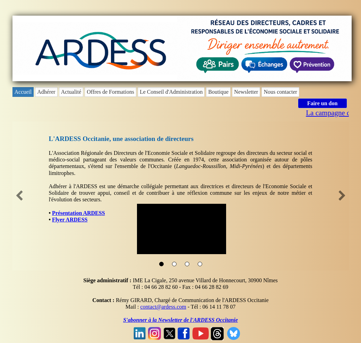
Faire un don (322, 103)
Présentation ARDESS (78, 213)
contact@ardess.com (163, 307)
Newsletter (246, 92)
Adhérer (46, 92)
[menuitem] (23, 92)
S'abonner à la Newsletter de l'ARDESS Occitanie (180, 320)
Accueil (23, 92)
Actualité (71, 92)
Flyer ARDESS (69, 220)
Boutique (218, 92)
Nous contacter (280, 92)
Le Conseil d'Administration (171, 92)
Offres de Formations (110, 92)
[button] (19, 196)
